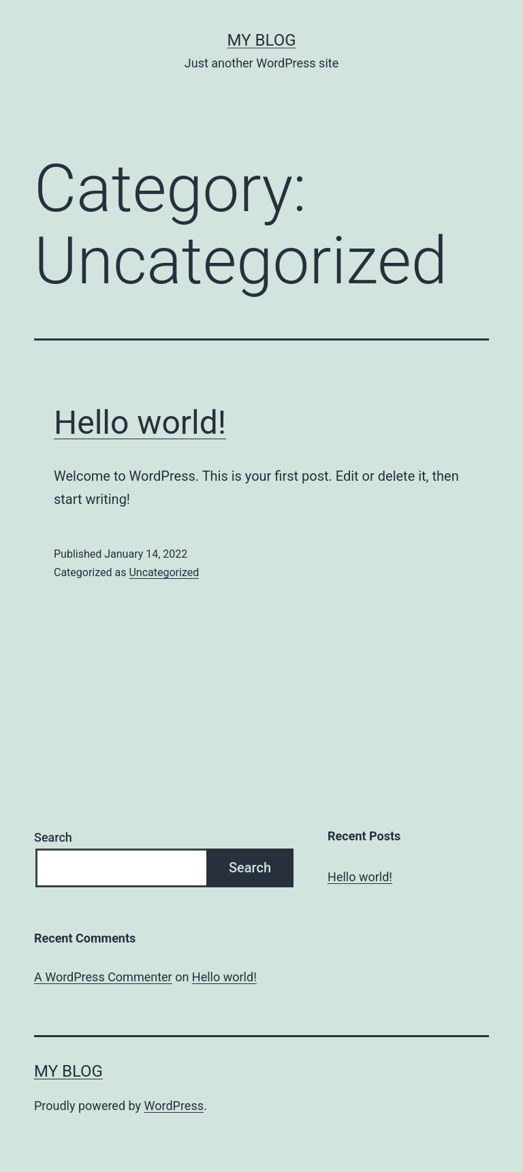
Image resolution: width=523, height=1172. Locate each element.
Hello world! (140, 422)
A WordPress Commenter (103, 977)
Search (53, 837)
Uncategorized (164, 572)
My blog (261, 40)
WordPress (174, 1105)
